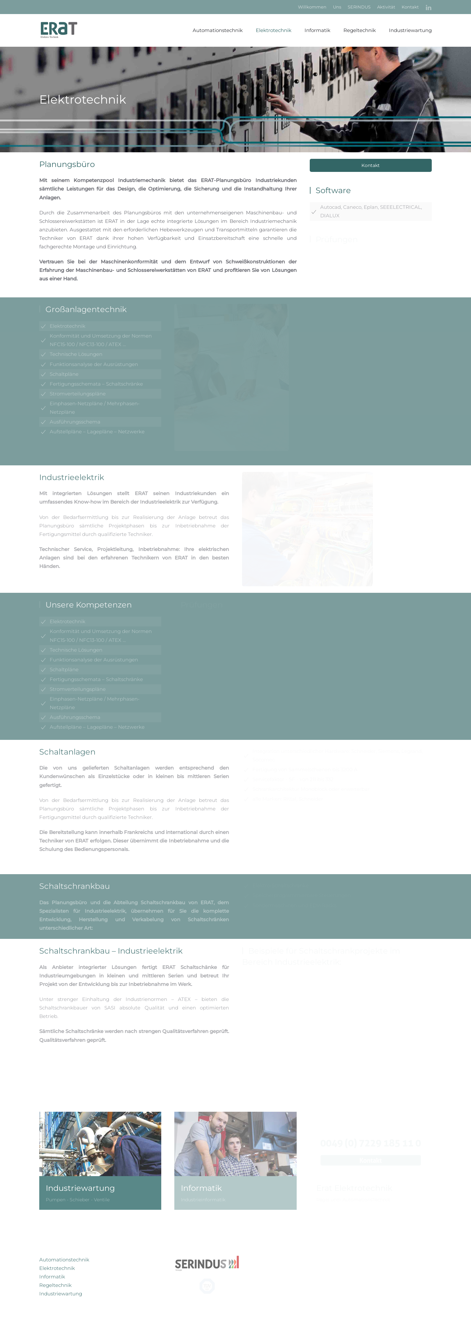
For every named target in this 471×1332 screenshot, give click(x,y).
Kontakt (410, 6)
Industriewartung (60, 1293)
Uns (337, 6)
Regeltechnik (359, 30)
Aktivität (386, 6)
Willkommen (312, 6)
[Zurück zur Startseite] (62, 30)
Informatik (317, 30)
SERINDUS (359, 6)
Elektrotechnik (273, 30)
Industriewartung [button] (410, 30)
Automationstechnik (218, 30)
